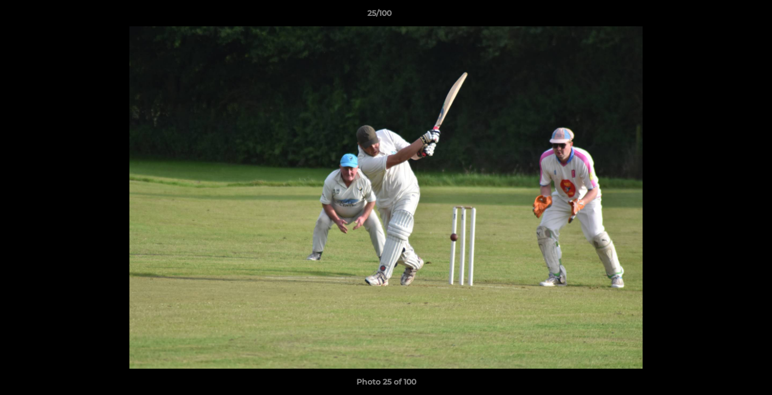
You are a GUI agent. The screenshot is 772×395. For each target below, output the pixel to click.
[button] (726, 16)
